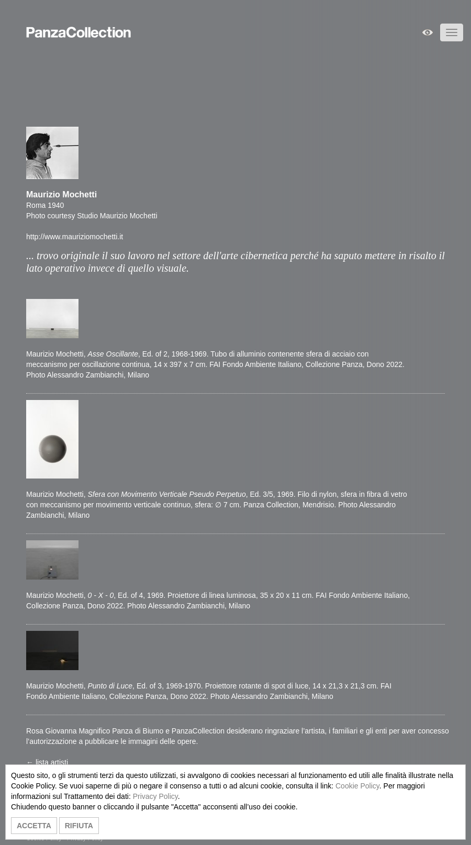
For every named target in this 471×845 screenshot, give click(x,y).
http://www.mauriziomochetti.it (74, 236)
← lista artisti (47, 762)
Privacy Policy (155, 796)
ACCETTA (34, 825)
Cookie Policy (357, 786)
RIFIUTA (79, 825)
